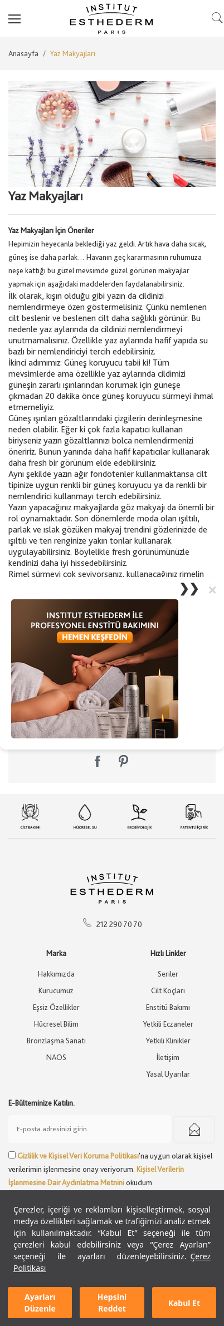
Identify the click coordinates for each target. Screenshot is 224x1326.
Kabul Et (184, 1303)
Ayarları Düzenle (40, 1303)
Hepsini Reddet (112, 1303)
